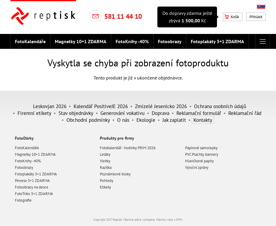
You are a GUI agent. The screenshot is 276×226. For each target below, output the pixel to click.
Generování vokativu (122, 113)
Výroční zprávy (196, 167)
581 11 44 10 (123, 16)
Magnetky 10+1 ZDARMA (80, 41)
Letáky (105, 154)
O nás (123, 119)
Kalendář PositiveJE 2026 (101, 106)
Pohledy (106, 180)
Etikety (105, 187)
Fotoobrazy (170, 41)
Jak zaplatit (174, 119)
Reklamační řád (244, 113)
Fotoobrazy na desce (31, 187)
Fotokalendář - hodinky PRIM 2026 (128, 147)
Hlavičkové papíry (199, 160)
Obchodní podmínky (88, 119)
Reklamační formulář (198, 113)
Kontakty (202, 119)
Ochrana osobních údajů (220, 106)
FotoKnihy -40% (132, 41)
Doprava (160, 113)
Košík (232, 16)
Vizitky (105, 160)
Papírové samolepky (201, 147)
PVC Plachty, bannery (201, 154)
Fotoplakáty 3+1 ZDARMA (217, 41)
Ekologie (146, 119)
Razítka (105, 167)
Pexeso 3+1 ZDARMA (32, 180)
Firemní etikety (34, 113)
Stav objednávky (75, 113)
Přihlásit (255, 16)
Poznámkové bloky (115, 174)
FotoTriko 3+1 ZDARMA (34, 193)
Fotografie (23, 200)
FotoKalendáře (30, 41)
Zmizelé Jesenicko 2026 (161, 106)
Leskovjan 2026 (49, 106)
